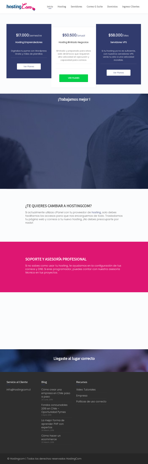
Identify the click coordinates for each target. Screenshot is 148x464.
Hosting (62, 6)
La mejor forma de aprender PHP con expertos (52, 424)
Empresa (81, 395)
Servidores (76, 6)
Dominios (112, 6)
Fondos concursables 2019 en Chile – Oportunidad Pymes (54, 408)
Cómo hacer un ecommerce (51, 437)
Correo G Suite (95, 6)
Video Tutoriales (86, 389)
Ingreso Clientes (130, 6)
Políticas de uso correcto (91, 401)
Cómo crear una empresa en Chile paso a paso (55, 393)
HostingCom (73, 458)
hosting (96, 212)
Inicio (50, 6)
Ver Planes (29, 66)
